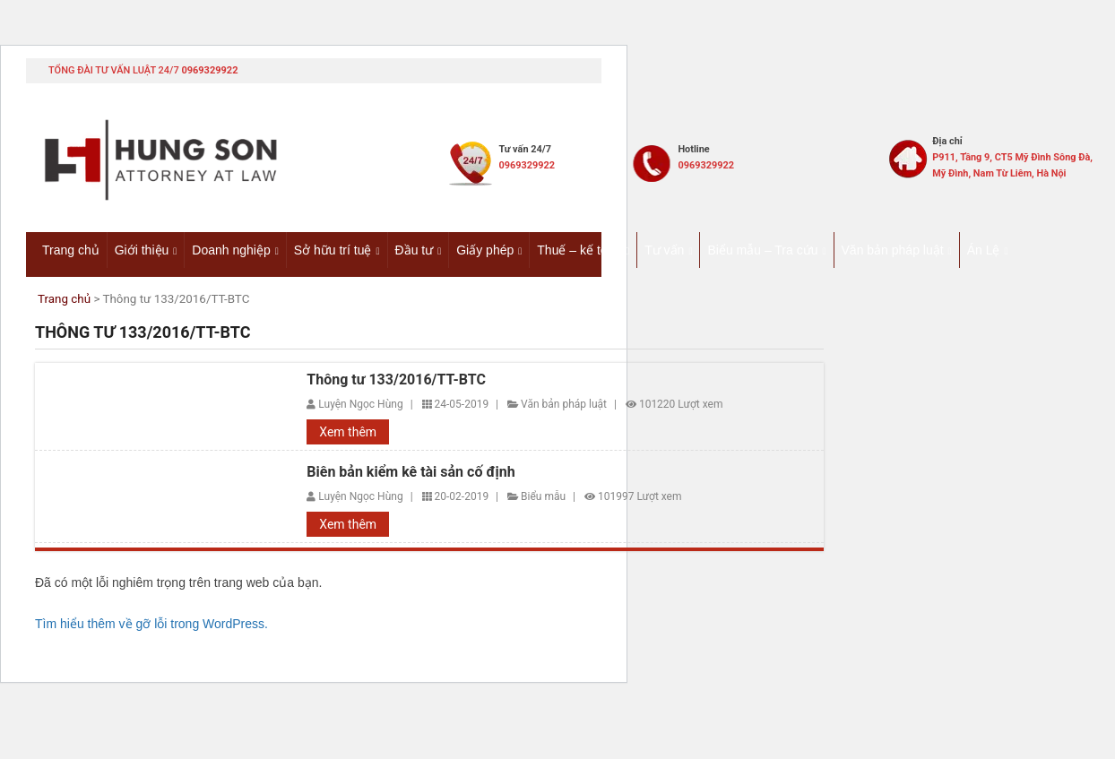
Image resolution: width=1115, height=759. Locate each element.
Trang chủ (70, 250)
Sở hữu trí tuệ (333, 250)
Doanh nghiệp (231, 250)
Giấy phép (485, 250)
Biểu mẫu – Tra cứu (762, 250)
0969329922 (209, 70)
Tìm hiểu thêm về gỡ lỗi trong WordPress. (151, 624)
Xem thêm (347, 433)
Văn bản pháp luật (893, 250)
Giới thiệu (142, 250)
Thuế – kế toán (579, 250)
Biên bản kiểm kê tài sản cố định (410, 473)
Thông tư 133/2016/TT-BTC (396, 380)
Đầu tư (414, 250)
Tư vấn (664, 250)
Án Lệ (983, 250)
